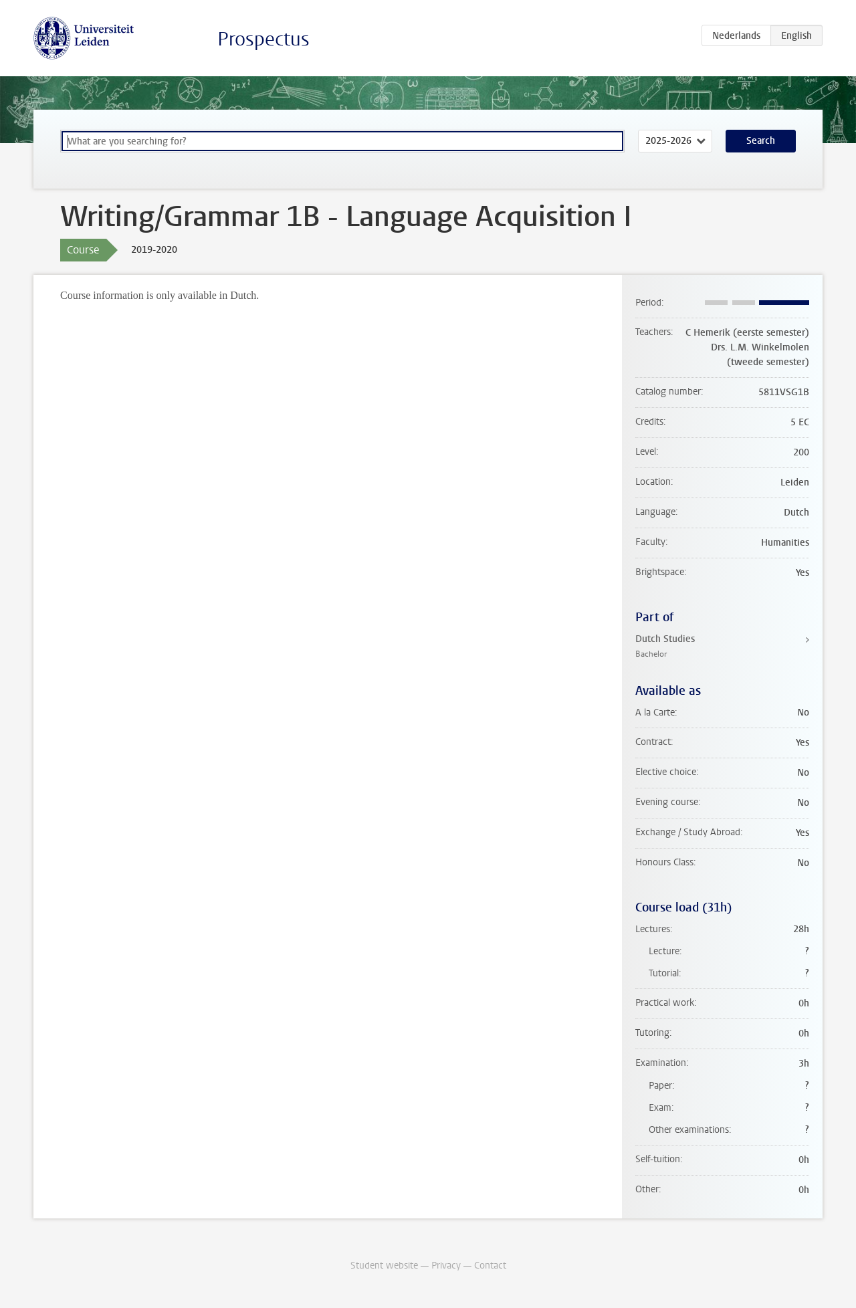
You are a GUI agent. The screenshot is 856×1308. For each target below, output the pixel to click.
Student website (384, 1265)
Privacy (446, 1265)
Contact (490, 1265)
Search (760, 140)
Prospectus (263, 39)
